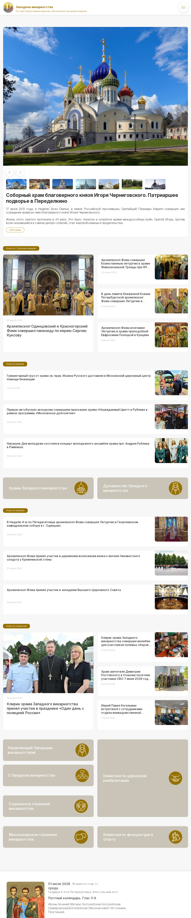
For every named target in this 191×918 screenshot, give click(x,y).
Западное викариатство (34, 7)
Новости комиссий (16, 657)
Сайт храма (15, 230)
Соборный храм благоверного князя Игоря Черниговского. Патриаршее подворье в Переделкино (92, 198)
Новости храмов (15, 394)
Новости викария (15, 541)
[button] (9, 172)
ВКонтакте (165, 912)
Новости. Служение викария (21, 279)
